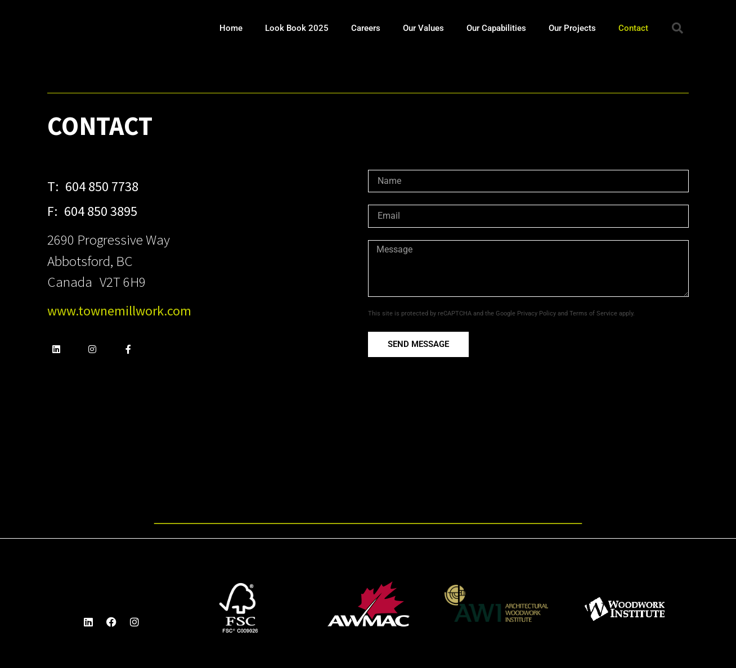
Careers (365, 28)
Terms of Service (593, 313)
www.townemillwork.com (119, 310)
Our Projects (572, 28)
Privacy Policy (536, 313)
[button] (677, 28)
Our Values (423, 28)
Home (231, 28)
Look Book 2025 (297, 28)
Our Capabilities (496, 28)
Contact (633, 28)
